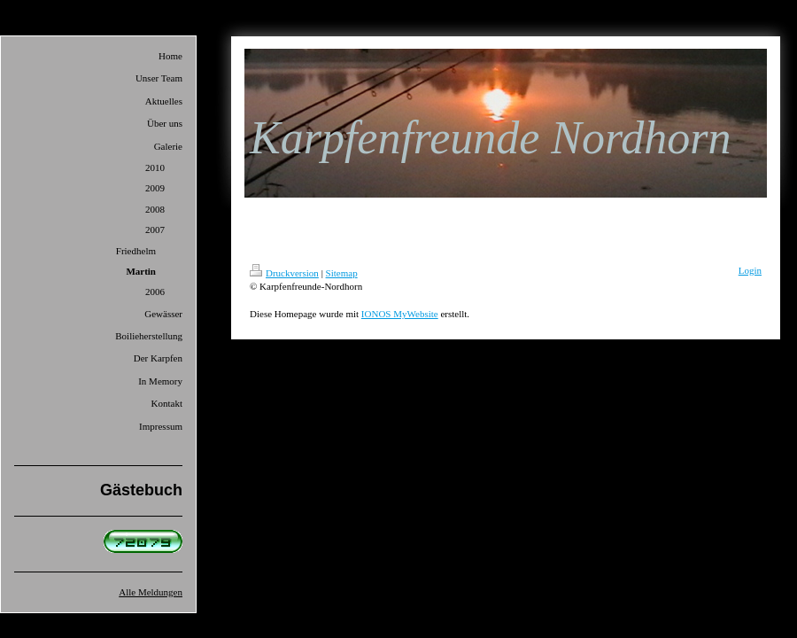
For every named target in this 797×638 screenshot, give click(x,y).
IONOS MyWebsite (399, 313)
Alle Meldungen (150, 592)
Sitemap (342, 273)
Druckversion (284, 273)
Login (750, 270)
